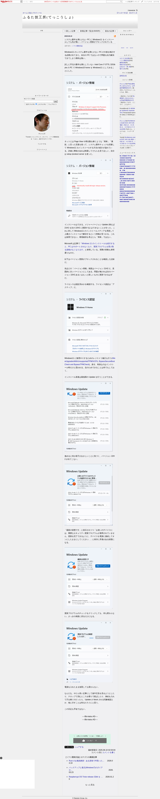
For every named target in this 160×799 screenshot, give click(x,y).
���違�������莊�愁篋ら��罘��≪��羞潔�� (127, 193)
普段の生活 (123, 64)
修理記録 (122, 62)
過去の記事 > (110, 31)
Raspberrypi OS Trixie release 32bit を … (86, 777)
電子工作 (122, 69)
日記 (30, 13)
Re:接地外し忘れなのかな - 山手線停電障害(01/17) (127, 98)
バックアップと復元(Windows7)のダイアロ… (86, 769)
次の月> (131, 47)
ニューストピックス (127, 152)
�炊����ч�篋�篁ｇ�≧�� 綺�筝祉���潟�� (127, 181)
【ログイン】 (133, 13)
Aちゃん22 (123, 84)
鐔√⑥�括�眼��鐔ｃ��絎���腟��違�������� (127, 199)
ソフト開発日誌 (77, 46)
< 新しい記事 (70, 31)
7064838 (131, 10)
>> (132, 1)
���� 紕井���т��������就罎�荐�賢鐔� (127, 162)
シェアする (79, 747)
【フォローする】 (122, 13)
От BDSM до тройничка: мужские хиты (127, 110)
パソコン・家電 (28, 1)
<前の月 (122, 47)
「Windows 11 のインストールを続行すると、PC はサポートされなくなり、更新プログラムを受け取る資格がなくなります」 (90, 246)
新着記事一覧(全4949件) (90, 31)
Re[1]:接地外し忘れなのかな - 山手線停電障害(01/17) (127, 86)
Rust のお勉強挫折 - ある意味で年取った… (86, 761)
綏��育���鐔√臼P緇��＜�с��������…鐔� (128, 168)
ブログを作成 (147, 1)
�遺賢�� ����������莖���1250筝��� (127, 187)
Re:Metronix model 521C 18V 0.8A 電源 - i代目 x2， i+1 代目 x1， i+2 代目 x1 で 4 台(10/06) (127, 125)
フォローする (42, 144)
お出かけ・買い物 (125, 67)
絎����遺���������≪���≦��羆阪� (127, 174)
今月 (127, 47)
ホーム (25, 13)
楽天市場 (156, 1)
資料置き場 (123, 76)
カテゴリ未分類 (124, 58)
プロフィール (37, 13)
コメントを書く (108, 752)
